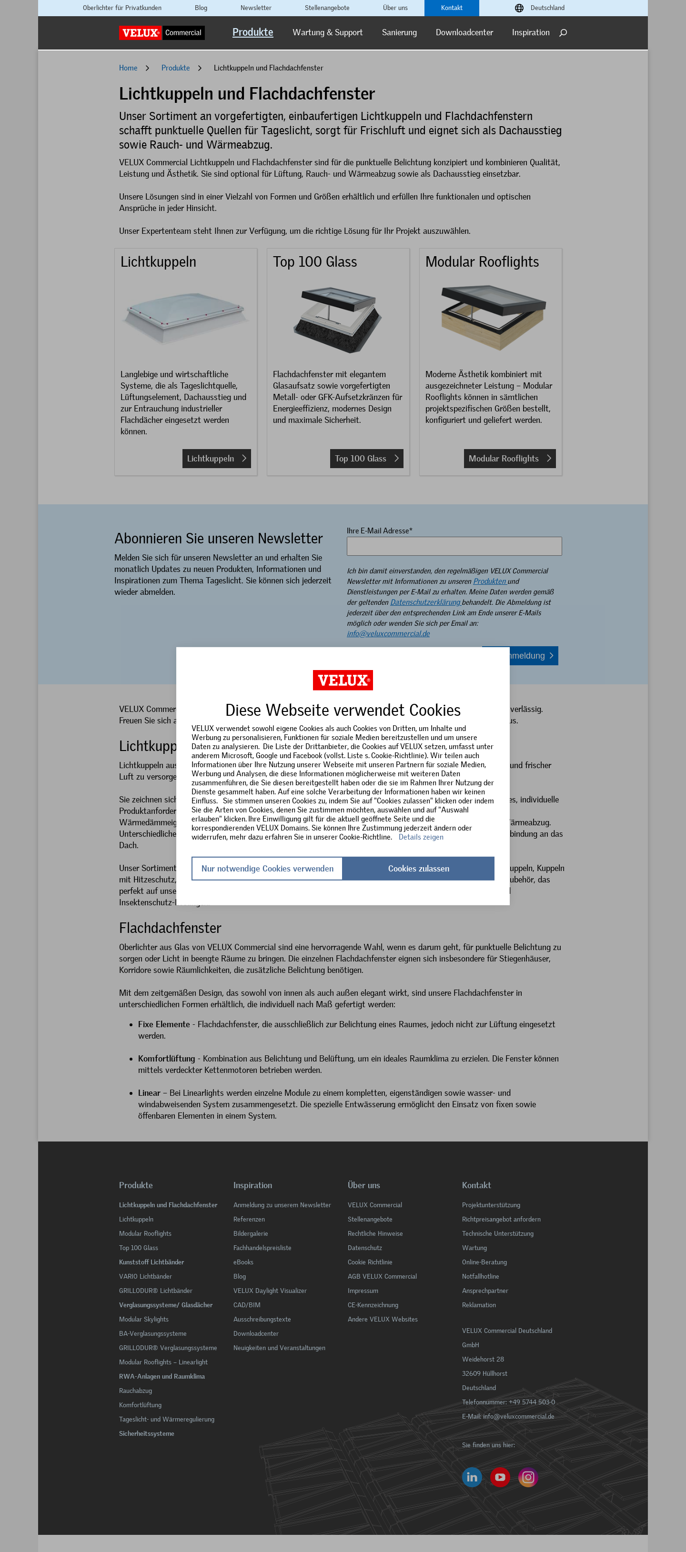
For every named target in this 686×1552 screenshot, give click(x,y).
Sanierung (399, 32)
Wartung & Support (328, 32)
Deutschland (548, 8)
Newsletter (256, 8)
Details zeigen (421, 836)
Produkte (252, 32)
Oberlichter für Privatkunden (122, 8)
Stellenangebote (327, 8)
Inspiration (531, 32)
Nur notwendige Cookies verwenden (267, 868)
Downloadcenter (464, 32)
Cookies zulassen (418, 868)
